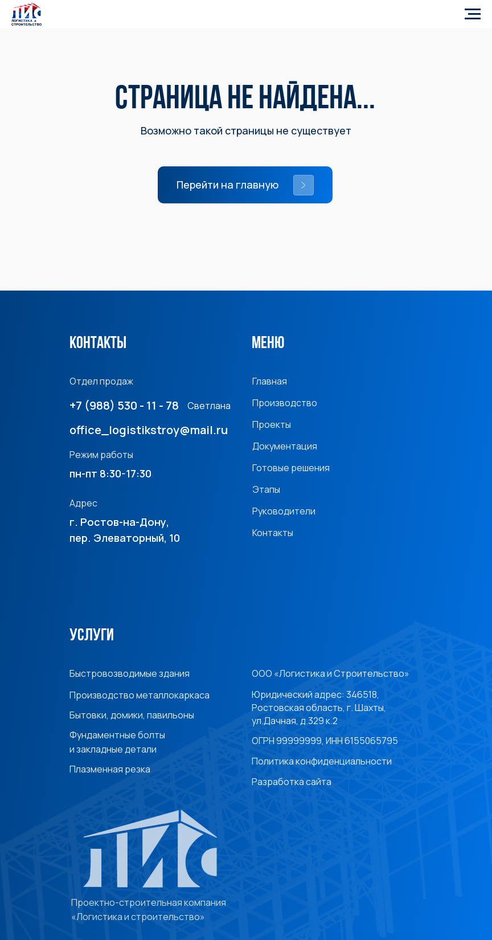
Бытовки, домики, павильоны (131, 715)
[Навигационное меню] (473, 14)
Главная (269, 381)
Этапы (266, 489)
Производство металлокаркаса (139, 695)
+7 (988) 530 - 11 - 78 (124, 405)
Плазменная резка (109, 769)
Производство (284, 403)
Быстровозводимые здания (129, 673)
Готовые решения (291, 467)
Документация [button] (284, 446)
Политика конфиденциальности (322, 761)
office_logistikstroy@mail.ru (148, 430)
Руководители (283, 511)
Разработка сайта (291, 781)
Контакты (272, 532)
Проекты (271, 424)
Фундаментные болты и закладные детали (117, 742)
